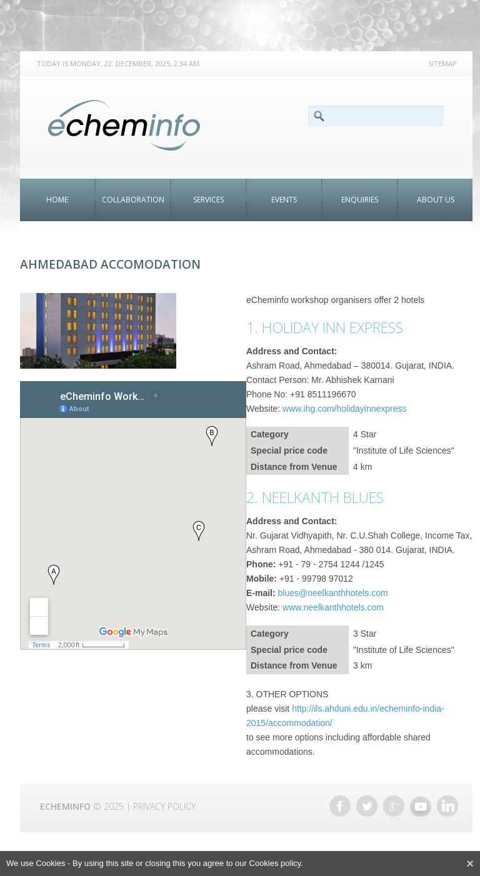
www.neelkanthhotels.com (333, 607)
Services (208, 199)
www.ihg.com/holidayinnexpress (344, 409)
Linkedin (447, 806)
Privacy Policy (164, 806)
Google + (393, 806)
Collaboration (133, 199)
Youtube (420, 806)
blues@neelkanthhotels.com (333, 593)
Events (284, 199)
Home (57, 199)
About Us (435, 199)
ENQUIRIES (359, 199)
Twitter (367, 806)
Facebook (340, 806)
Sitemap (442, 63)
